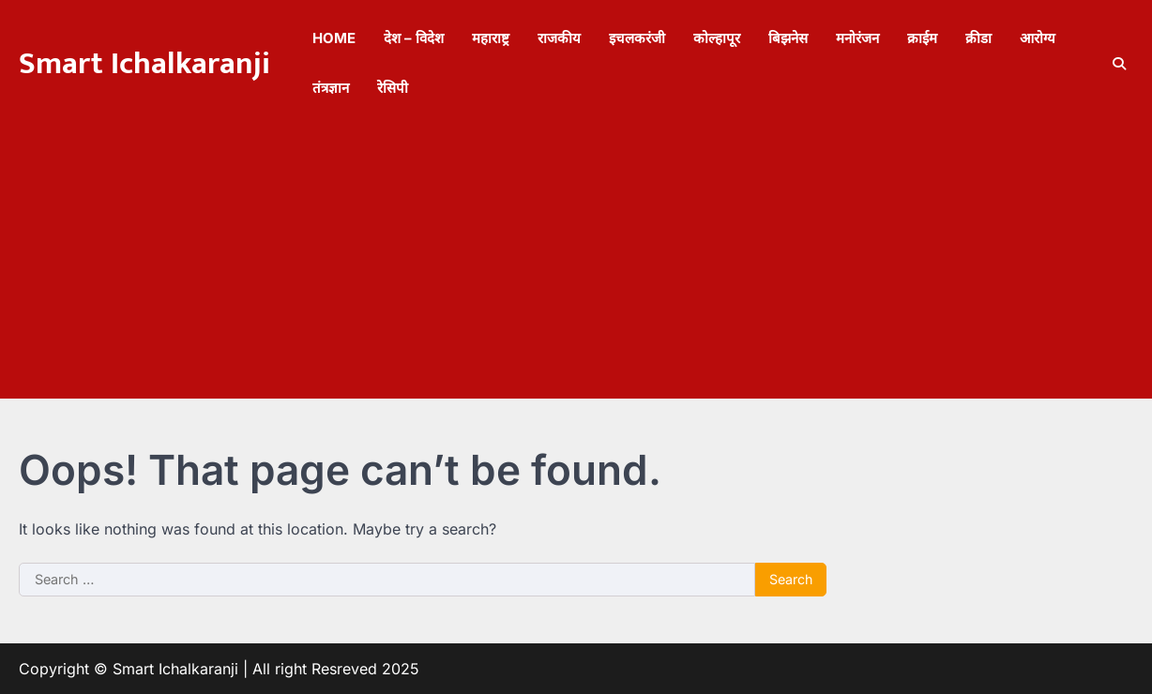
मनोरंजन (857, 38)
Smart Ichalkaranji (144, 64)
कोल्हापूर (716, 38)
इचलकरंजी (637, 38)
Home (334, 38)
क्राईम (922, 38)
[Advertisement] (576, 267)
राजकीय (559, 38)
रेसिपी (392, 88)
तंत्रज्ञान (330, 88)
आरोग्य (1037, 38)
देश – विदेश (414, 38)
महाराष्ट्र (490, 38)
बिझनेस (788, 38)
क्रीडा (978, 38)
